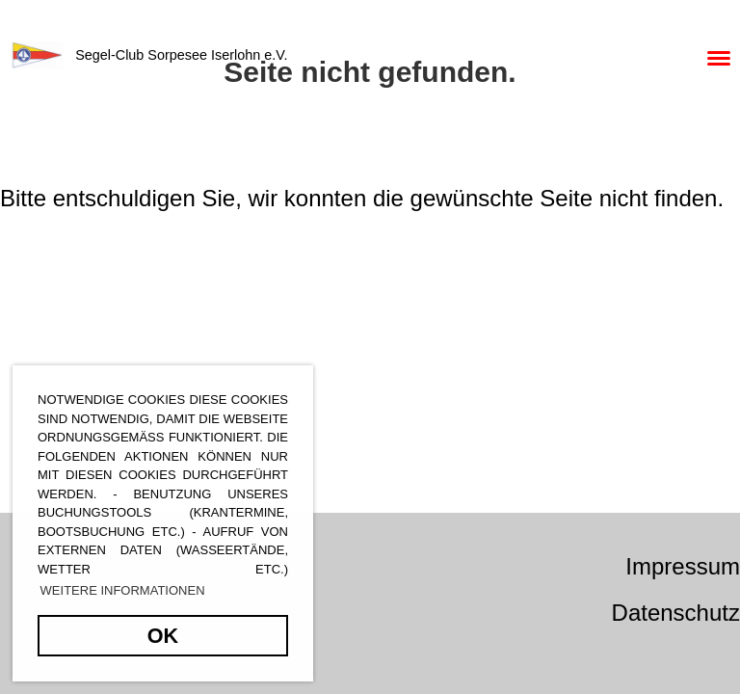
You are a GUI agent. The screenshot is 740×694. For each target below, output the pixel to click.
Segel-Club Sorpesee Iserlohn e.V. (181, 55)
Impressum (682, 566)
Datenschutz (676, 613)
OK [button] (162, 636)
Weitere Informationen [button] (122, 590)
